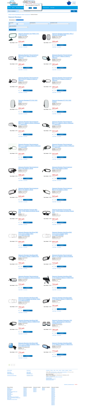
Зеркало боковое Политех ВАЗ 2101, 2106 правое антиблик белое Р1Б (63, 211)
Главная (9, 14)
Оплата (60, 370)
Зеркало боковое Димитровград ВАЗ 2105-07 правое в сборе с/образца (62, 79)
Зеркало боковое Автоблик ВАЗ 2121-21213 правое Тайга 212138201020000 (62, 233)
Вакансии (66, 370)
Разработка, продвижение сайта (69, 384)
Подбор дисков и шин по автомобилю (13, 396)
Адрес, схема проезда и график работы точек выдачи (54, 376)
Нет (35, 7)
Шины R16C (53, 396)
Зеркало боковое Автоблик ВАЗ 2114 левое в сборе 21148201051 (62, 343)
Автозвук (52, 7)
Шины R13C (53, 390)
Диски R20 (25, 394)
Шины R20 (53, 401)
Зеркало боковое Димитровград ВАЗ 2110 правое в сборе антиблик (29, 276)
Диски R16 (25, 390)
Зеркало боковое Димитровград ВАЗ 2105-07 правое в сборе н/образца (28, 79)
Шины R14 (53, 391)
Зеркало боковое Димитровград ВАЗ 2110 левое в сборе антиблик (62, 255)
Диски (13, 7)
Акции (54, 370)
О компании (48, 370)
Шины (9, 7)
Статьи (57, 370)
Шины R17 (53, 397)
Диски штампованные (10, 373)
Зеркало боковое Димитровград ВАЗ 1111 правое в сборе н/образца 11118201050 (29, 146)
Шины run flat (9, 398)
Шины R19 (53, 400)
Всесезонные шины (30, 373)
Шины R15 (53, 393)
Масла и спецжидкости (21, 7)
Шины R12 (53, 388)
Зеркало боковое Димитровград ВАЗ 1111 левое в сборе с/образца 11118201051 (62, 123)
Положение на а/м (53, 22)
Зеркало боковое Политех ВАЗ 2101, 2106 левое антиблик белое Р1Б (28, 211)
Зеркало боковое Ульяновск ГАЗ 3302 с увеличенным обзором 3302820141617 (62, 321)
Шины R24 (53, 404)
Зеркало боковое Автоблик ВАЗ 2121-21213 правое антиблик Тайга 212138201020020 (29, 299)
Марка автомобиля (12, 26)
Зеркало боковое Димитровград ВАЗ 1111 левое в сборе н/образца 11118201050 (29, 123)
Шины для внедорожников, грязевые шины (13, 397)
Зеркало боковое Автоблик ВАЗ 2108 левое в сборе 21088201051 (28, 255)
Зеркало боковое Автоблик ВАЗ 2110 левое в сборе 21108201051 (62, 298)
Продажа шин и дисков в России (12, 399)
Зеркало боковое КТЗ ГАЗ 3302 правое (61, 100)
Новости (51, 370)
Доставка (63, 370)
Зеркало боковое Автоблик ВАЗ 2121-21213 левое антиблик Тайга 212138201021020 (28, 344)
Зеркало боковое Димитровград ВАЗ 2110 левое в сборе (28, 188)
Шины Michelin (9, 389)
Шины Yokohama (9, 392)
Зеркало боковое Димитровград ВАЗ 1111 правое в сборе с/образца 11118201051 (63, 146)
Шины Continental (10, 394)
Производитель (33, 22)
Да (30, 7)
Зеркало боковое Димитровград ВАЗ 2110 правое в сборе (62, 188)
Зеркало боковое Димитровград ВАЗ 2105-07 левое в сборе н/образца (28, 56)
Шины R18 (53, 399)
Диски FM (8, 388)
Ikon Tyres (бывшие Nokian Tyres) (12, 391)
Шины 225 (34, 391)
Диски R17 (25, 391)
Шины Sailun (9, 393)
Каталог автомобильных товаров (18, 14)
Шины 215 (34, 390)
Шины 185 (34, 388)
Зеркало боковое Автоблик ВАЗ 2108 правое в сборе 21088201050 (29, 320)
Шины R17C (53, 398)
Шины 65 (43, 389)
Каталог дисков (9, 370)
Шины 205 (34, 389)
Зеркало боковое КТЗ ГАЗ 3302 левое (27, 100)
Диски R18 (25, 392)
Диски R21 (25, 395)
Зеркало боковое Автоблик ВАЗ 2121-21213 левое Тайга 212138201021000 (28, 233)
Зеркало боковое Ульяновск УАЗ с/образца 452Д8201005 (62, 34)
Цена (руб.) (11, 22)
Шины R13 (53, 389)
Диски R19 (25, 393)
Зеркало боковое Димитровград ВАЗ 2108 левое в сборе (28, 167)
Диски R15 (25, 389)
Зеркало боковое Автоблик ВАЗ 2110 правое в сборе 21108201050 (63, 276)
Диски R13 (25, 388)
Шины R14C (53, 392)
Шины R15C (53, 394)
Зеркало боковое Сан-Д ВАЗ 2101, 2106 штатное (28, 34)
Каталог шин (28, 370)
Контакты (70, 370)
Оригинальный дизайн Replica (11, 375)
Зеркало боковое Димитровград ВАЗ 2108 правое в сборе (62, 167)
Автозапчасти (46, 7)
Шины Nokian (9, 390)
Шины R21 (53, 402)
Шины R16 (53, 395)
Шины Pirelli (9, 395)
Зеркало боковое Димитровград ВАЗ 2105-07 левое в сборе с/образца (62, 56)
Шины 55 (43, 388)
